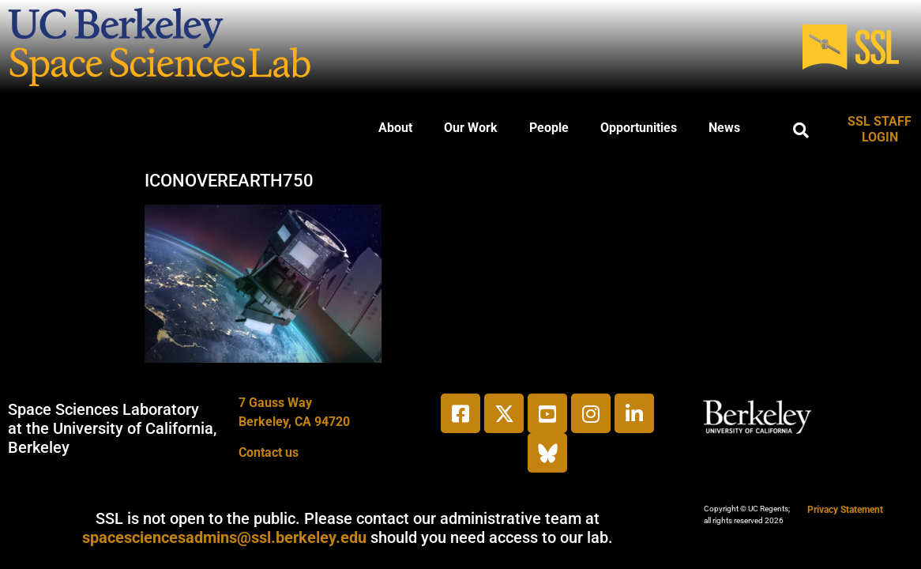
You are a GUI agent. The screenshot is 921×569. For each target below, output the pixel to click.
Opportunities (638, 127)
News (724, 127)
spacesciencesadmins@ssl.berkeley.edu (224, 537)
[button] (801, 130)
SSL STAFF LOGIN (880, 129)
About (395, 127)
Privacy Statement (845, 509)
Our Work (471, 127)
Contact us (269, 452)
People (549, 127)
